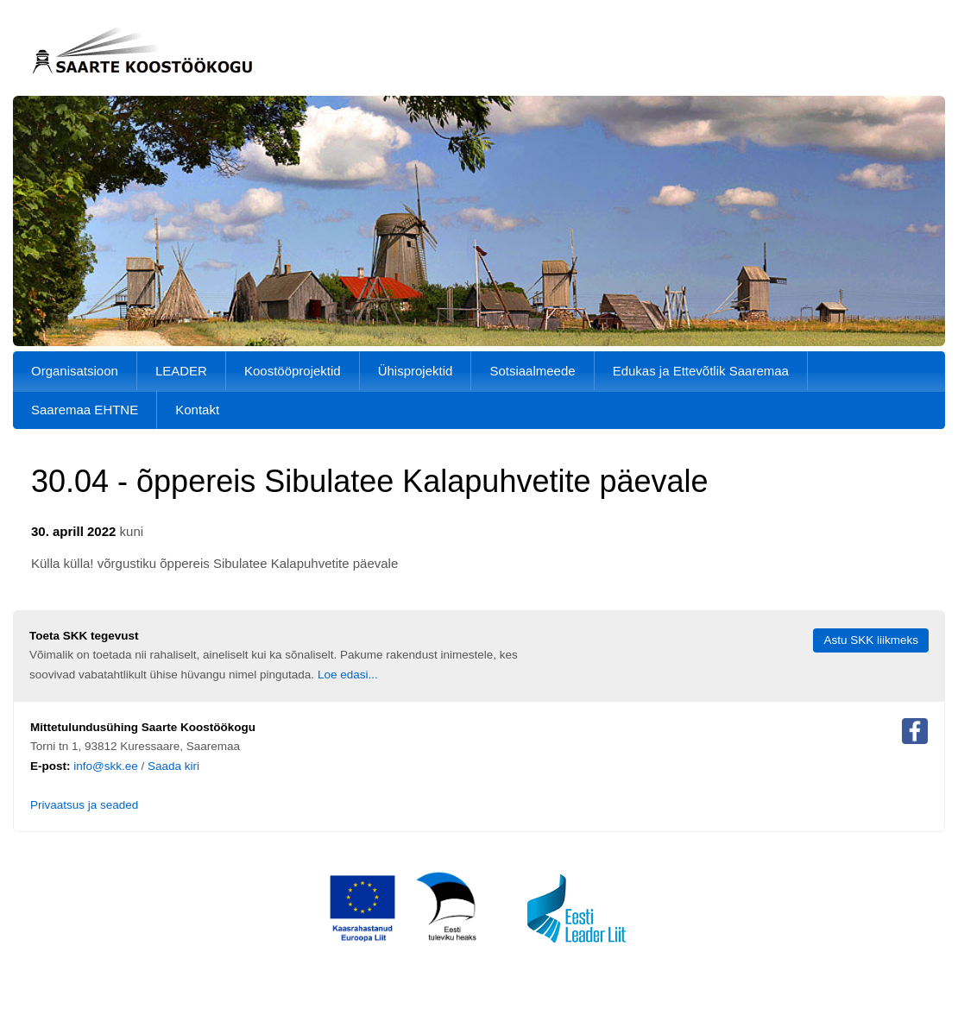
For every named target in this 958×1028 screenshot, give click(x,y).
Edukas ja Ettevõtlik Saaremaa (701, 370)
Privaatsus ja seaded (84, 804)
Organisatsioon (74, 370)
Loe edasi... (348, 674)
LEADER (181, 370)
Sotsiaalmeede (532, 370)
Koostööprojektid (292, 370)
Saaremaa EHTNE (84, 409)
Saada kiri (173, 766)
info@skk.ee (105, 766)
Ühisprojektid (415, 370)
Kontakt (197, 409)
